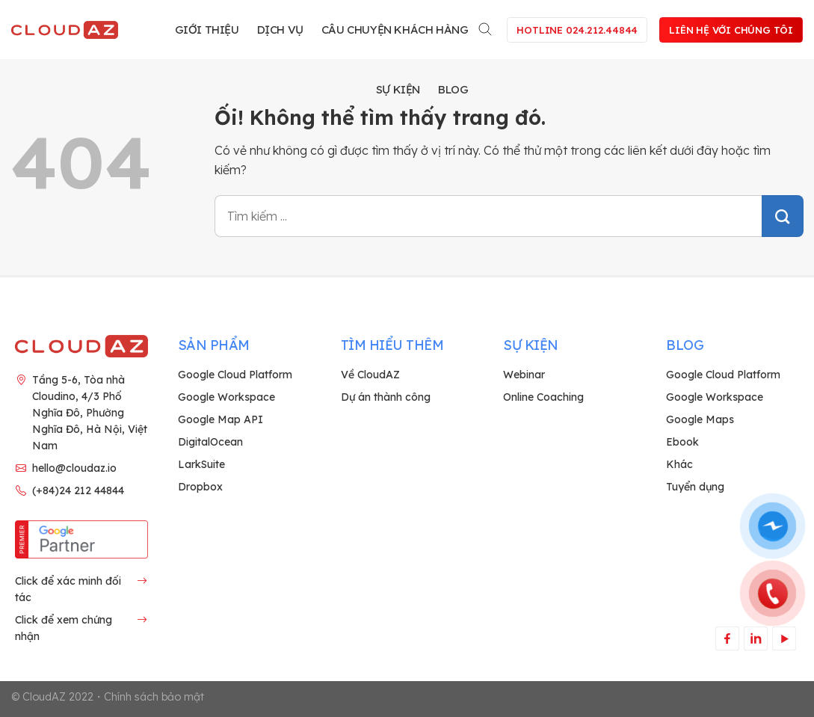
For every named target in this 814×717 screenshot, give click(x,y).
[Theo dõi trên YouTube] (784, 638)
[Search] (486, 26)
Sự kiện (398, 89)
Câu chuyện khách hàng (395, 29)
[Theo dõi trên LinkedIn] (755, 638)
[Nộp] (783, 216)
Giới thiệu (207, 29)
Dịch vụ (280, 29)
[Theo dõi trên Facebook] (727, 638)
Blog (453, 89)
